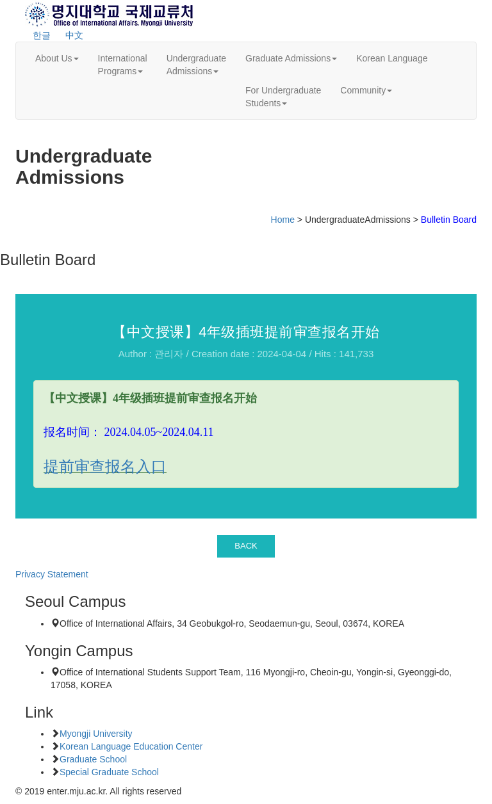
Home (283, 219)
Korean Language (391, 58)
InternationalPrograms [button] (122, 64)
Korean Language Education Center (131, 746)
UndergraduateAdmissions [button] (196, 64)
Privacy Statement (51, 574)
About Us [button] (57, 58)
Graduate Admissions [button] (291, 58)
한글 (42, 35)
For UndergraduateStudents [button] (283, 96)
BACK (246, 546)
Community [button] (366, 90)
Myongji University (96, 733)
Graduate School (93, 759)
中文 (74, 35)
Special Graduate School (109, 772)
